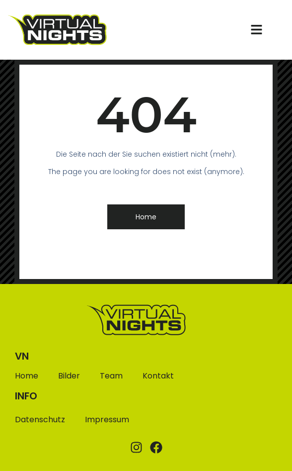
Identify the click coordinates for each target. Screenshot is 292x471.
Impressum (107, 419)
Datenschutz (40, 419)
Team (111, 376)
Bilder (69, 376)
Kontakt (158, 376)
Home (26, 376)
